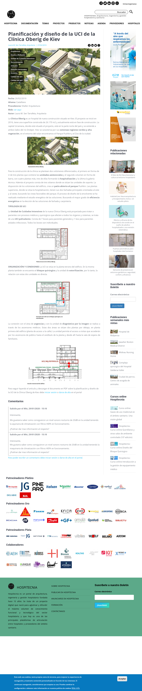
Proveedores (117, 23)
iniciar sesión (51, 392)
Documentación (29, 23)
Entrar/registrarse (130, 4)
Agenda (102, 23)
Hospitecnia (10, 23)
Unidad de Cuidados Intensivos (23, 59)
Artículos (14, 66)
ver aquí (17, 109)
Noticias (89, 23)
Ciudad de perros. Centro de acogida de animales (122, 380)
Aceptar (122, 679)
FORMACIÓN (57, 605)
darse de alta (65, 392)
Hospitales (134, 23)
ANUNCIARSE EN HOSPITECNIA (65, 598)
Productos (74, 23)
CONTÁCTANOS (58, 611)
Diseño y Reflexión (18, 55)
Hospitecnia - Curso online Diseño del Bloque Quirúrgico (121, 447)
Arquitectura (15, 51)
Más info (76, 688)
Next (138, 55)
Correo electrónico (119, 294)
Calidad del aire (17, 77)
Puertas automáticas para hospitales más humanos (123, 249)
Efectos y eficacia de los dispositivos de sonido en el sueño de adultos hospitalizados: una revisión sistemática (123, 225)
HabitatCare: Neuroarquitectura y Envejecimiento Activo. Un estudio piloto (123, 198)
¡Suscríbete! (117, 306)
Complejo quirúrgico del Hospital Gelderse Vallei (120, 366)
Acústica (14, 73)
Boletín (114, 287)
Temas (45, 23)
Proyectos (59, 23)
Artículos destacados (19, 69)
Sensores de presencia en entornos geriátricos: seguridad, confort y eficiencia (123, 272)
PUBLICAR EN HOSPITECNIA (63, 592)
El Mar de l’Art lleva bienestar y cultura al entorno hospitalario (123, 176)
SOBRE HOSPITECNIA (60, 586)
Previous (108, 55)
